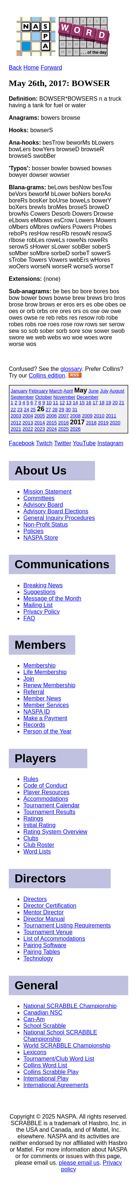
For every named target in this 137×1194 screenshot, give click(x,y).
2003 (16, 416)
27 (48, 409)
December (88, 397)
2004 (28, 416)
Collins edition (47, 375)
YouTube (84, 443)
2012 (16, 422)
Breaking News (43, 585)
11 (55, 402)
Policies (33, 531)
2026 (75, 429)
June (93, 391)
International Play (46, 1078)
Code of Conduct (45, 785)
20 (115, 402)
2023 (39, 429)
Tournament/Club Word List (58, 1059)
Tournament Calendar (51, 805)
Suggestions (39, 592)
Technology (38, 958)
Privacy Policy (41, 612)
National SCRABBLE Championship (70, 1006)
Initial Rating (39, 825)
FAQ (29, 618)
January (19, 391)
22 (13, 409)
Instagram (110, 443)
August (117, 391)
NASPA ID (36, 711)
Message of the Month (52, 598)
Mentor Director (43, 912)
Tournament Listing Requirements (67, 925)
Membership (39, 665)
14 (75, 402)
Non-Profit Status (45, 524)
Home (31, 67)
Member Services (46, 705)
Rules (30, 779)
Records (34, 725)
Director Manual (44, 919)
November (64, 397)
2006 (51, 416)
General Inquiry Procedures (59, 518)
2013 (28, 422)
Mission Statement (47, 491)
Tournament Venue (47, 932)
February (38, 391)
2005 (39, 416)
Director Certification (49, 906)
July (104, 391)
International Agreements (55, 1085)
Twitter (62, 443)
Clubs (30, 838)
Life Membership (44, 672)
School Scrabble (44, 1026)
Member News (42, 698)
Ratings (33, 818)
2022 (28, 429)
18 (101, 402)
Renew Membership (49, 685)
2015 (51, 422)
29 (61, 409)
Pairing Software (44, 945)
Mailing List (38, 605)
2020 (115, 422)
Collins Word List (45, 1065)
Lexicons (34, 1052)
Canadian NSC (42, 1012)
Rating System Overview (55, 832)
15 (81, 402)
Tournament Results (49, 812)
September (22, 397)
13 (68, 402)
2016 (63, 422)
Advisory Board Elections (55, 511)
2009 (87, 416)
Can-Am (34, 1019)
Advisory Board (43, 505)
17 (95, 402)
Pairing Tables (41, 952)
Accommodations (45, 799)
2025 (63, 429)
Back (15, 67)
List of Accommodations (54, 939)
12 (62, 402)
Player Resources (46, 792)
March (55, 391)
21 (121, 402)
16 (88, 402)
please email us (79, 1163)
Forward (51, 67)
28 (54, 409)
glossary (70, 369)
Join (28, 679)
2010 (99, 416)
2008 (75, 416)
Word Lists (37, 851)
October (43, 397)
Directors (35, 899)
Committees (38, 498)
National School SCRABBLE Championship (60, 1035)
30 (68, 409)
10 (49, 402)
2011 (111, 416)
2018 (91, 422)
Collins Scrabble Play (51, 1072)
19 (108, 402)
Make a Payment (45, 718)
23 (19, 409)
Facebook (21, 443)
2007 (63, 416)
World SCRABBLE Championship (66, 1045)
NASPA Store (40, 538)
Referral (33, 692)
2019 (103, 422)
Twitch (44, 443)
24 (26, 409)
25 (32, 409)
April (68, 391)
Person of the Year (47, 731)
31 (74, 409)
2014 (39, 422)
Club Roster (38, 845)
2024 (51, 429)
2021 (16, 429)
